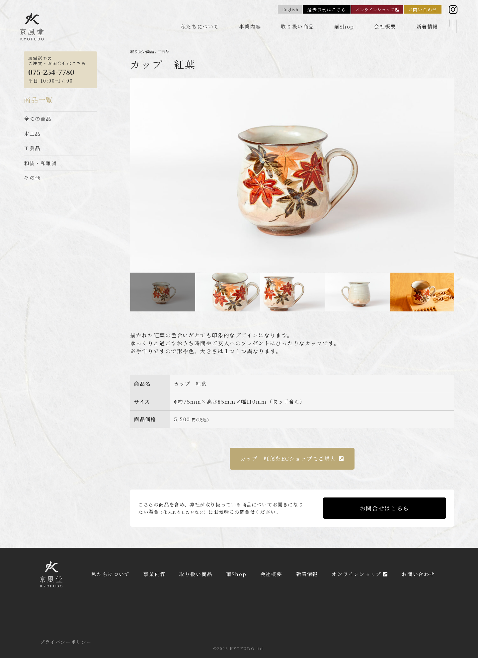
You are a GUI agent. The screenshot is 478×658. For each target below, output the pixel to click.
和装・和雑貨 (40, 163)
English (290, 9)
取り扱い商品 (297, 26)
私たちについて (200, 26)
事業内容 (250, 26)
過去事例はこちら (326, 9)
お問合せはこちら (384, 508)
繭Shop (344, 26)
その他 (32, 177)
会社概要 (385, 26)
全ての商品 (37, 118)
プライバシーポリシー (66, 641)
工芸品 (32, 148)
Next (459, 175)
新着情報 (427, 26)
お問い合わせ (423, 9)
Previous (125, 175)
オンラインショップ (377, 9)
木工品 (32, 133)
